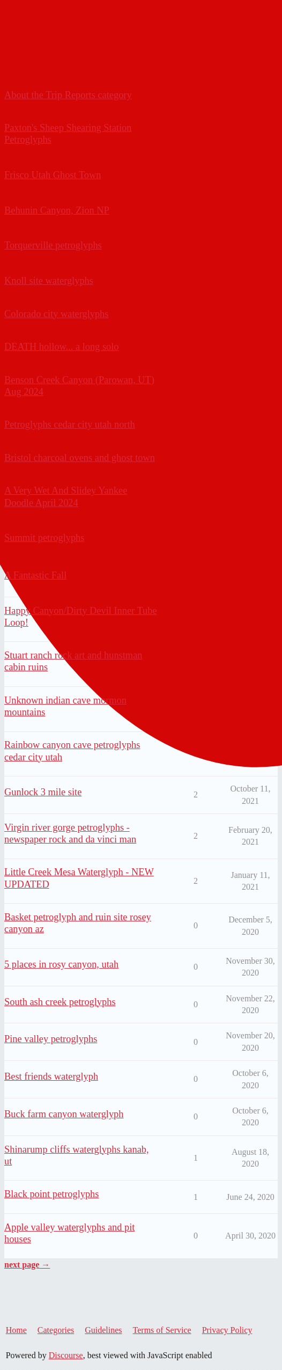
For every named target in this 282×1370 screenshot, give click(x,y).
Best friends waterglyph (51, 1076)
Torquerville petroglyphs (53, 245)
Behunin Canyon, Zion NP (56, 210)
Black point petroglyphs (51, 1194)
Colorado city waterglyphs (56, 314)
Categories (56, 1330)
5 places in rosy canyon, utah (61, 964)
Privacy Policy (227, 1330)
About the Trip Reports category (68, 95)
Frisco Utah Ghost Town (52, 175)
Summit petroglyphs (44, 537)
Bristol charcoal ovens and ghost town (79, 457)
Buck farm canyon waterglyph (63, 1114)
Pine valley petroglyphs (50, 1039)
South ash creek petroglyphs (60, 1002)
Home (16, 1330)
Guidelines (103, 1330)
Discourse (66, 1355)
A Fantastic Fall (35, 575)
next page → (27, 1264)
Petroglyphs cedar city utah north (69, 424)
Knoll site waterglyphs (48, 280)
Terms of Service (162, 1330)
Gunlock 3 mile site (42, 792)
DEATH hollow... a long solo (61, 346)
